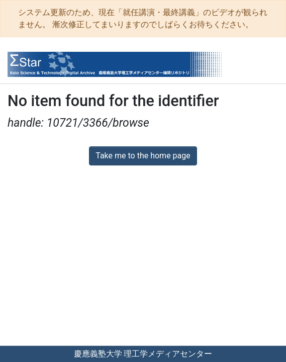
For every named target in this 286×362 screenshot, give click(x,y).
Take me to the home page (143, 155)
